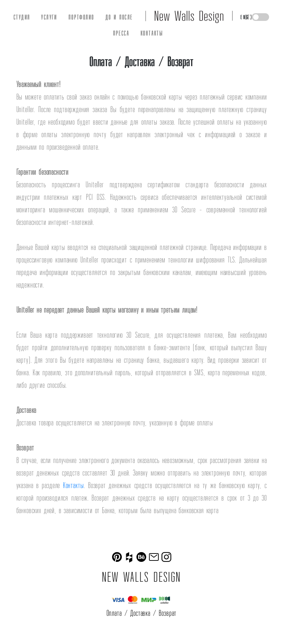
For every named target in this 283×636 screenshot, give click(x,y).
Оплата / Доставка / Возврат (142, 613)
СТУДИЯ (22, 17)
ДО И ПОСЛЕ (119, 17)
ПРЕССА (121, 33)
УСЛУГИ (49, 17)
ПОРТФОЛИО (81, 17)
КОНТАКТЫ (152, 33)
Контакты (73, 485)
